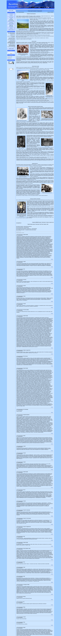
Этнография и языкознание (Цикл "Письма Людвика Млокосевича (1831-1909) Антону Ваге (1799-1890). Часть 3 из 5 (9, 47)
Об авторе (40, 8)
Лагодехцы (9, 17)
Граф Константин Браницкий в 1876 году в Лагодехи (8, 40)
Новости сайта (9, 29)
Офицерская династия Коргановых (9, 26)
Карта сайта (9, 10)
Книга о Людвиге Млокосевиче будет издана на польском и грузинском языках (9, 33)
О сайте (33, 8)
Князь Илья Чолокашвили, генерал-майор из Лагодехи (9, 38)
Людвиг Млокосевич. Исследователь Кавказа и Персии (9, 19)
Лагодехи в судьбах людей (9, 23)
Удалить (54, 240)
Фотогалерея (24, 8)
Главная (16, 8)
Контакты (48, 8)
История (9, 15)
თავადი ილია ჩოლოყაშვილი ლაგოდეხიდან (11, 37)
